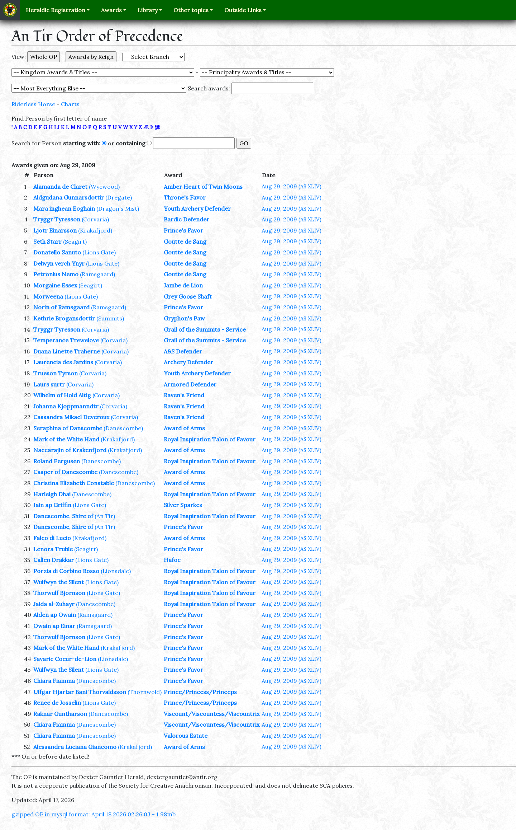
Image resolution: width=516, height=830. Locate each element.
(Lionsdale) (116, 571)
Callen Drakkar (53, 559)
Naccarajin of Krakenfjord (69, 450)
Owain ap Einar (54, 625)
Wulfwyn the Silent (58, 582)
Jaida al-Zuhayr (54, 604)
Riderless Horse (33, 104)
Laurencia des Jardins (63, 362)
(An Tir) (105, 516)
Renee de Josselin (57, 702)
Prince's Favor (183, 230)
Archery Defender (188, 362)
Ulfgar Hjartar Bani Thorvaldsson (79, 691)
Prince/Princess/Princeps (200, 691)
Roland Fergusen (56, 461)
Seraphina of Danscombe (67, 428)
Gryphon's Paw (184, 318)
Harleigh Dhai (52, 494)
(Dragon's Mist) (117, 208)
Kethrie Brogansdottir (64, 318)
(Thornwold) (145, 691)
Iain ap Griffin (52, 504)
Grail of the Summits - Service (205, 329)
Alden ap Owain (54, 614)
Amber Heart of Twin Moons (203, 186)
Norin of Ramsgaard (61, 307)
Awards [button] (111, 10)
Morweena (48, 296)
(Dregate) (118, 197)
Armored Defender (190, 384)
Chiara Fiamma (54, 680)
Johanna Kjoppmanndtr (66, 406)
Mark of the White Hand (66, 439)
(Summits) (110, 318)
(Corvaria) (95, 219)
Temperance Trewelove (66, 340)
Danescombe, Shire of (63, 516)
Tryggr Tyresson (56, 219)
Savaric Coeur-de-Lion (64, 658)
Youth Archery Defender (197, 208)
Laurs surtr (49, 384)
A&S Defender (183, 351)
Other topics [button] (191, 10)
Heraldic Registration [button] (55, 10)
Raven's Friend (184, 395)
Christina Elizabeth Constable (73, 483)
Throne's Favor (185, 197)
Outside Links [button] (243, 10)
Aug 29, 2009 (291, 186)
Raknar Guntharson (60, 713)
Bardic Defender (186, 219)
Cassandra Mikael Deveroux (71, 417)
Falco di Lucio (52, 537)
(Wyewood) (104, 186)
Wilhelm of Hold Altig (62, 395)
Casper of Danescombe (65, 471)
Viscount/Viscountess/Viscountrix (211, 713)
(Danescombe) (123, 428)
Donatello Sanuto (57, 252)
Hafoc (172, 559)
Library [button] (148, 10)
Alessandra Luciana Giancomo (74, 746)
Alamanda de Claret (60, 186)
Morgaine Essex (55, 285)
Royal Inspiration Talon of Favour (209, 439)
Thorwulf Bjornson (59, 592)
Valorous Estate (185, 735)
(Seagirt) (75, 241)
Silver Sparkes (183, 504)
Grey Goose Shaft (188, 296)
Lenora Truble (53, 549)
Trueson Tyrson (55, 373)
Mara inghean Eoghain (64, 208)
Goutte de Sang (185, 241)
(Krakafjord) (95, 230)
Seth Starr (47, 241)
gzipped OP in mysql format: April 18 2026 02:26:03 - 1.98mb (93, 814)
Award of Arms (184, 428)
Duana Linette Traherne (66, 351)
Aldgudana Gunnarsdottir (68, 197)
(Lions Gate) (99, 252)
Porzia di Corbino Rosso (66, 571)
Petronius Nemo (55, 274)
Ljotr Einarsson (55, 230)
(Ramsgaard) (97, 274)
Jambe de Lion (183, 285)
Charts (70, 104)
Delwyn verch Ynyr (59, 263)
